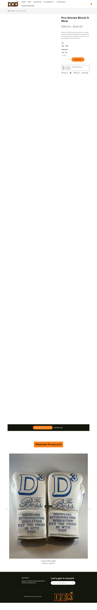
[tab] (41, 427)
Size (62, 43)
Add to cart (77, 59)
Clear (64, 55)
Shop (12, 11)
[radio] (63, 46)
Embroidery (64, 49)
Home (9, 11)
